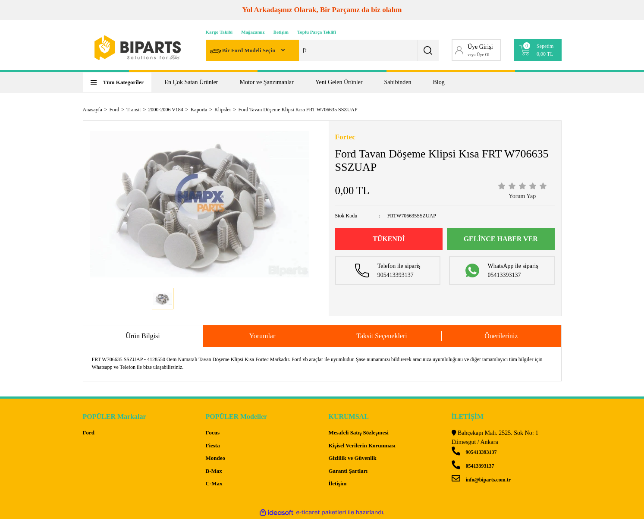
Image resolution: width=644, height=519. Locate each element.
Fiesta (212, 445)
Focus (212, 432)
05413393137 (473, 466)
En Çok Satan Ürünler (191, 82)
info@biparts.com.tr (481, 480)
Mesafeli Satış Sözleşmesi (358, 432)
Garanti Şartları (348, 471)
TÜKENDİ (389, 238)
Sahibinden (398, 82)
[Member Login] (476, 50)
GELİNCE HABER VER (501, 238)
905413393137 (474, 452)
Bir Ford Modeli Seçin (243, 51)
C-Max (213, 483)
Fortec (345, 137)
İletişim (281, 32)
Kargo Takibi (219, 32)
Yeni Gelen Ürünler (339, 82)
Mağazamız (252, 32)
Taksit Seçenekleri (381, 336)
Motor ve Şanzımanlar (267, 82)
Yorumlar (262, 336)
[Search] (322, 50)
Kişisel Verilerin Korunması (361, 445)
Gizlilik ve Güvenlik (352, 458)
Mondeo (215, 458)
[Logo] (137, 47)
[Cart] (538, 50)
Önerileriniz (501, 336)
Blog (439, 82)
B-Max (213, 471)
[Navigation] (117, 82)
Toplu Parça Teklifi (316, 32)
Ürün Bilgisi (143, 336)
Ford (88, 432)
